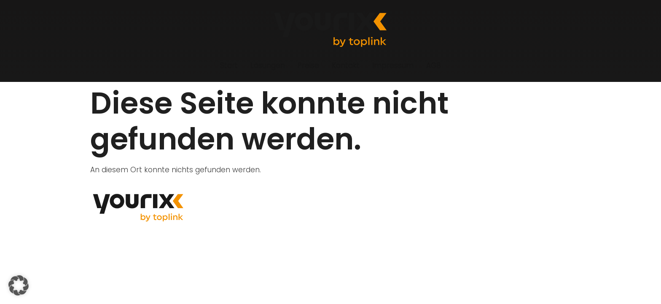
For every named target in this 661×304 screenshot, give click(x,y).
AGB (433, 65)
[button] (18, 285)
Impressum (393, 65)
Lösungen (267, 65)
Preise (308, 65)
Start (229, 65)
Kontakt (346, 65)
